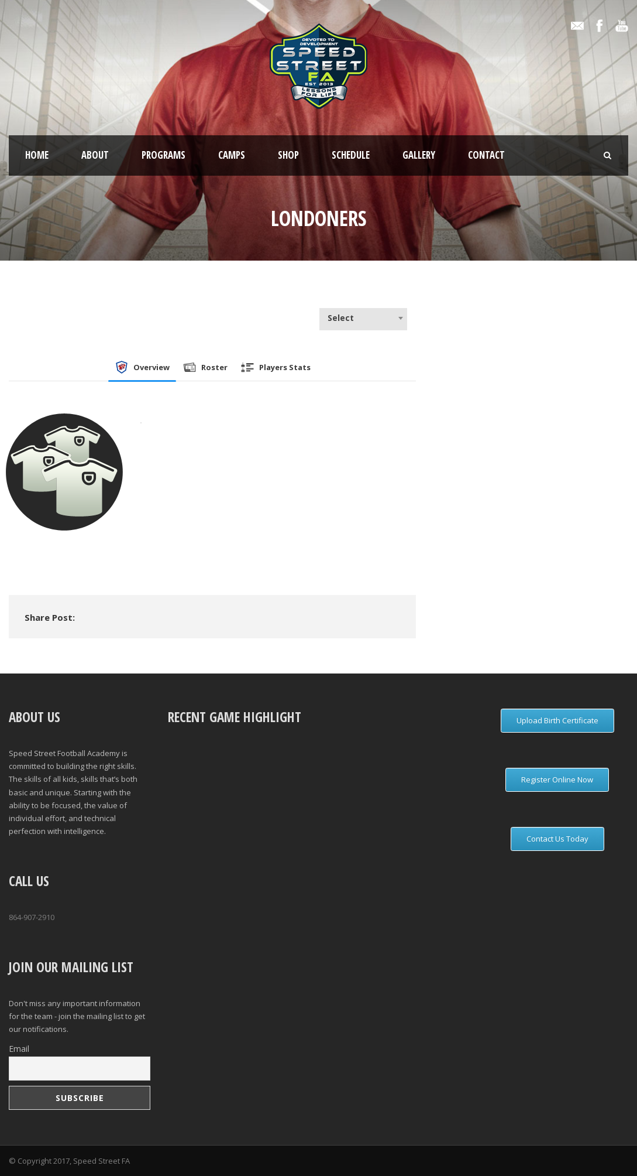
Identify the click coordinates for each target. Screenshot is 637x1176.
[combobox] (363, 318)
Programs (163, 155)
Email (19, 1048)
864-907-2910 (31, 917)
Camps (231, 155)
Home (37, 155)
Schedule (351, 155)
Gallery (418, 155)
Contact (486, 155)
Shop (288, 155)
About (95, 155)
